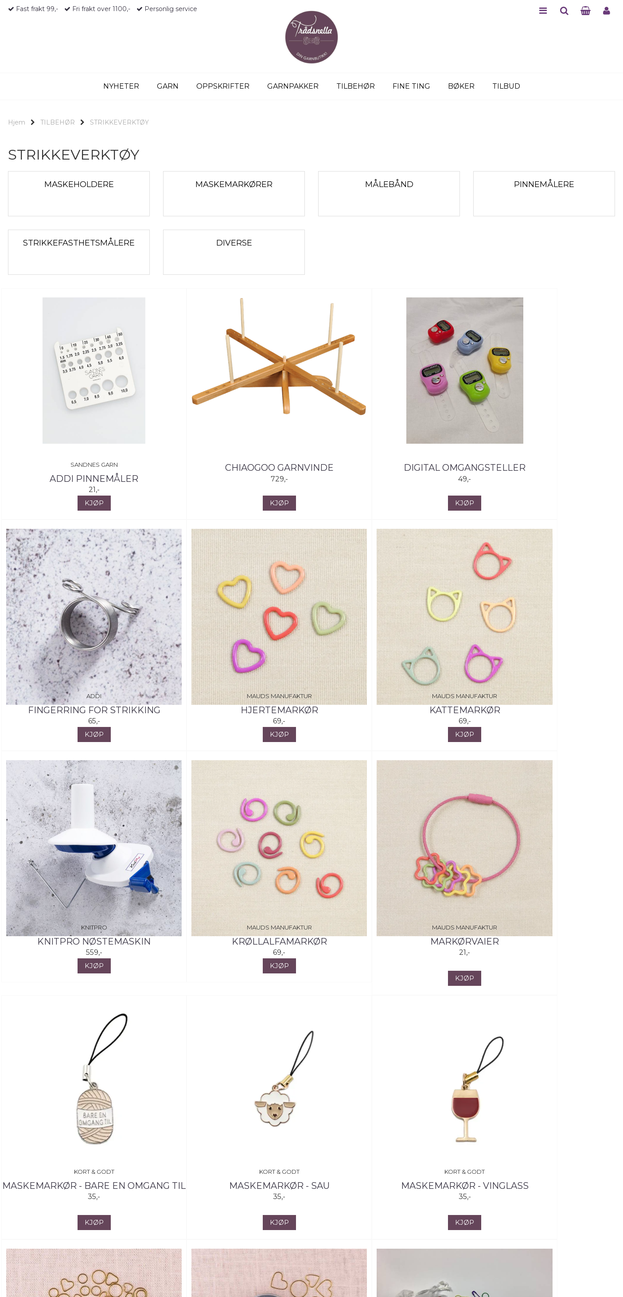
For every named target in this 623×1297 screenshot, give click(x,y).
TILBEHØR (57, 122)
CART (585, 10)
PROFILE (606, 10)
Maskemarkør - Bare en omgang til (234, 948)
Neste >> (104, 1277)
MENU (543, 10)
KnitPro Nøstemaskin (389, 710)
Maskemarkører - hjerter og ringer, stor (234, 1192)
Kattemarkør (234, 710)
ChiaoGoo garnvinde (234, 467)
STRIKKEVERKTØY (119, 122)
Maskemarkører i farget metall (389, 1192)
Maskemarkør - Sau (389, 941)
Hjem (16, 122)
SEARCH (564, 10)
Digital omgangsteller (389, 467)
